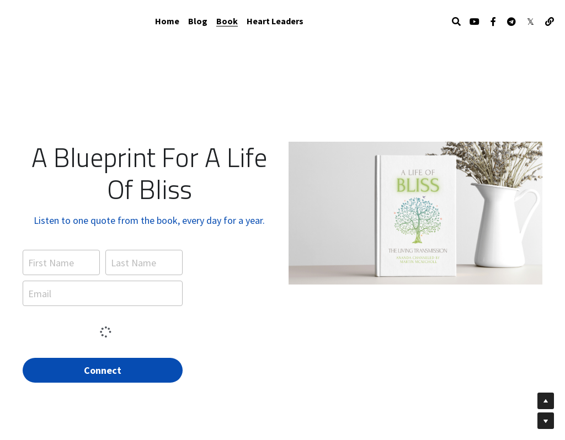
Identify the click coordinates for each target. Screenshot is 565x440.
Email (39, 291)
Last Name (133, 260)
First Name (51, 260)
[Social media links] (474, 21)
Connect (102, 368)
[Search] (456, 21)
